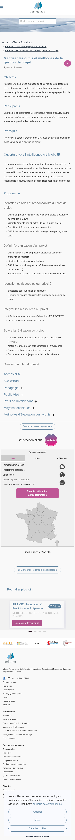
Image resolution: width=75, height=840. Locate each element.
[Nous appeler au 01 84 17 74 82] (20, 678)
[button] (1, 7)
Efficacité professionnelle (12, 757)
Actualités (6, 705)
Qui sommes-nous (9, 682)
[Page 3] (39, 631)
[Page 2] (35, 631)
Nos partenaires (9, 701)
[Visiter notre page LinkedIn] (4, 678)
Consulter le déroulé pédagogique (37, 570)
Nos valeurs (7, 686)
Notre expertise (8, 690)
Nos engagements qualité (12, 694)
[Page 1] (30, 631)
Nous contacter (11, 381)
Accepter (37, 812)
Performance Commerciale (13, 768)
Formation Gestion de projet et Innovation (25, 46)
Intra (38, 458)
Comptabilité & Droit (10, 761)
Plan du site (44, 836)
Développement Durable (12, 779)
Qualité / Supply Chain (11, 776)
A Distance (62, 458)
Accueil (6, 42)
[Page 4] (44, 631)
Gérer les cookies (37, 828)
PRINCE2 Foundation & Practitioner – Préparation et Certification (28, 606)
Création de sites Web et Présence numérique (20, 731)
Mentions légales (32, 836)
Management (8, 772)
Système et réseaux (10, 719)
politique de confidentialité (47, 804)
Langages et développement (13, 727)
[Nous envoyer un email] (8, 678)
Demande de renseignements (37, 426)
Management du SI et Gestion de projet (17, 734)
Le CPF (6, 697)
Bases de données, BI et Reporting (16, 723)
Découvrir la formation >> (27, 623)
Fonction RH (7, 753)
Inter (13, 458)
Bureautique (7, 716)
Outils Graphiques (9, 738)
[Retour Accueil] (37, 7)
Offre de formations (22, 42)
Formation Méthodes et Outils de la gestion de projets (31, 50)
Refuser (37, 820)
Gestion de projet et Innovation (14, 764)
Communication (8, 749)
